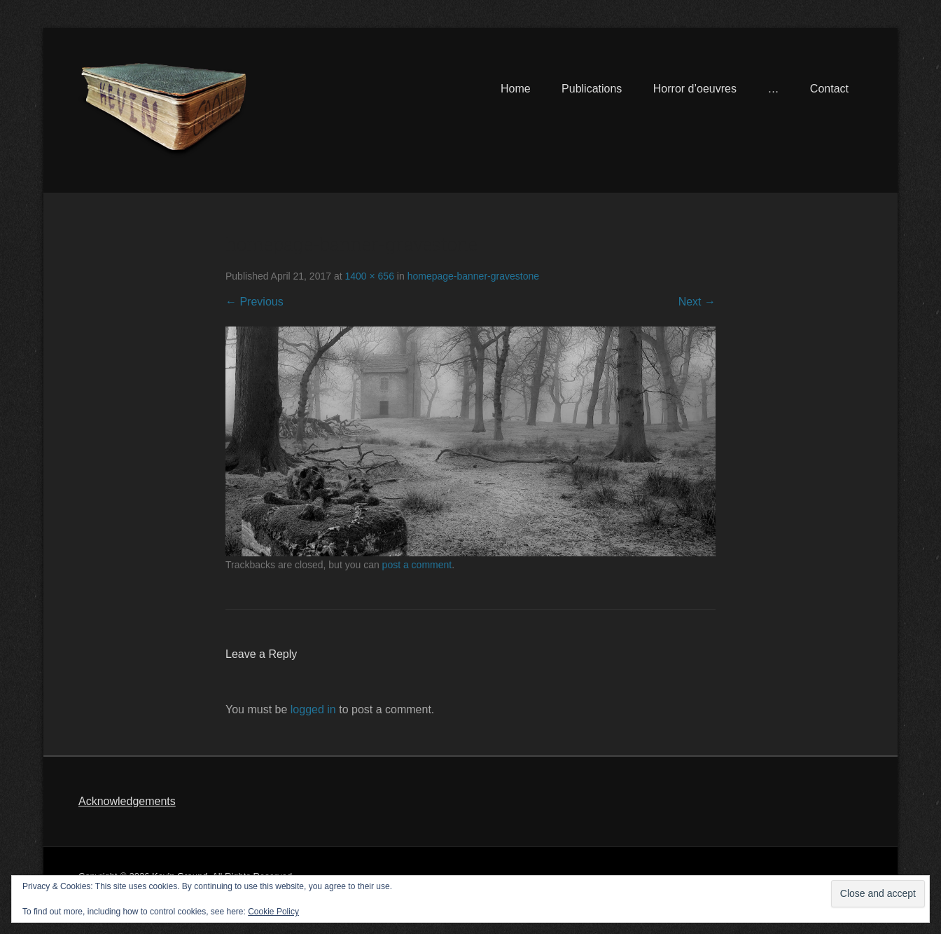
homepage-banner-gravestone (473, 276)
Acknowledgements (127, 801)
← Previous (254, 302)
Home (516, 89)
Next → (697, 302)
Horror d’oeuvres (695, 89)
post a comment (417, 564)
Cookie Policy (273, 911)
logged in (313, 709)
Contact (829, 89)
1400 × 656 (368, 276)
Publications (592, 89)
